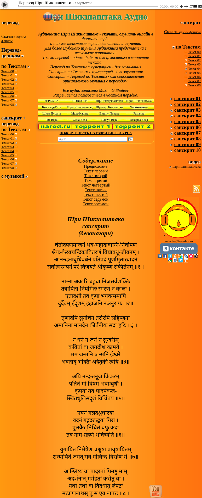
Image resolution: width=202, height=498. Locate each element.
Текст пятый (96, 190)
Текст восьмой (96, 204)
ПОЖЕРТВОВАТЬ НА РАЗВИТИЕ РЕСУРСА (96, 133)
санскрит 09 (187, 144)
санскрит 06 (187, 127)
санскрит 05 (187, 121)
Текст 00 (7, 71)
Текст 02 (7, 79)
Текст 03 (7, 84)
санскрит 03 (187, 110)
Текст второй (95, 175)
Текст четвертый (96, 185)
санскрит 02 (187, 104)
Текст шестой (96, 194)
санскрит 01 (187, 98)
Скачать (13, 38)
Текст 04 (7, 88)
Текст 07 (7, 100)
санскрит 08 (187, 138)
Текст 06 (7, 96)
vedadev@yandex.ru (178, 241)
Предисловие (95, 166)
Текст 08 (7, 104)
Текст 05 (7, 92)
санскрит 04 (187, 115)
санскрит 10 (187, 150)
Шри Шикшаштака (186, 167)
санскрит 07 (187, 133)
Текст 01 (7, 75)
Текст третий (95, 180)
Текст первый (96, 171)
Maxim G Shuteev (114, 90)
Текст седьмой (95, 199)
